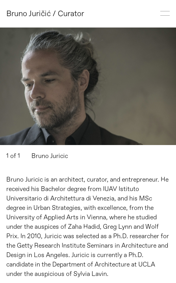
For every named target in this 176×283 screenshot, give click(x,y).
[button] (44, 86)
